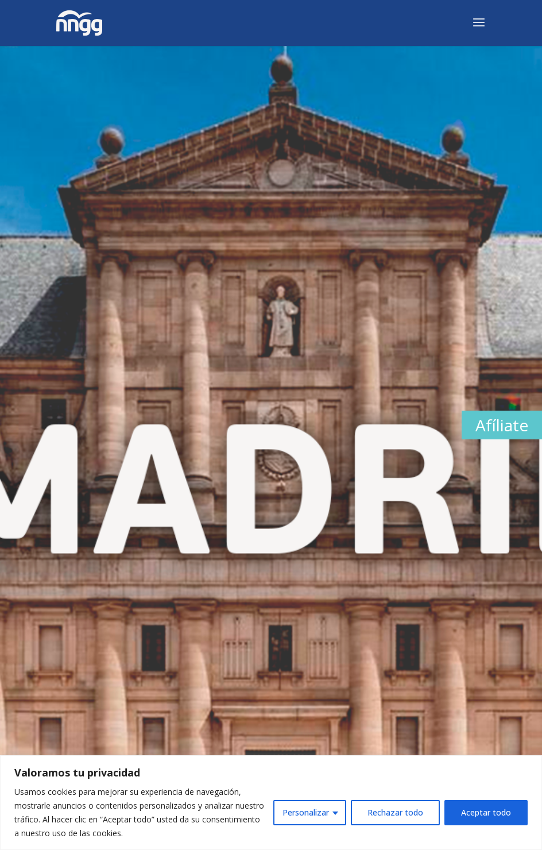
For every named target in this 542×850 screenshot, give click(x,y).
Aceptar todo (486, 812)
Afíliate (501, 425)
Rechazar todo (395, 812)
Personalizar (305, 812)
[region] (271, 802)
